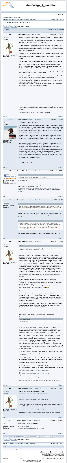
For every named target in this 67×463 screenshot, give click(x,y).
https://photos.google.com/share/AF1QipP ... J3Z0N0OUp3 (33, 393)
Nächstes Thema (60, 29)
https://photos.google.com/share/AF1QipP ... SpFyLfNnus (33, 409)
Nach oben (5, 116)
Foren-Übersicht (6, 19)
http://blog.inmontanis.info (52, 188)
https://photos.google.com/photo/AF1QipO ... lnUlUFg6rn (33, 377)
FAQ (30, 12)
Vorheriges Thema (52, 29)
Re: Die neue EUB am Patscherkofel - (34, 119)
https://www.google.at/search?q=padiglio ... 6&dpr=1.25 (32, 306)
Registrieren (38, 12)
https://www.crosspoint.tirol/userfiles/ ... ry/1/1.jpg (33, 249)
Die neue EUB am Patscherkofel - (16, 22)
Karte (26, 12)
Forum (22, 12)
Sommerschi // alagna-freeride (17, 19)
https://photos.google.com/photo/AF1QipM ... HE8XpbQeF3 (34, 370)
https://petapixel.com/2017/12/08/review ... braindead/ (31, 428)
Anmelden (44, 12)
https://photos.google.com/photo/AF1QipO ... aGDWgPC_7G (34, 373)
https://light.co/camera (23, 426)
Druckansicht (6, 29)
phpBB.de (39, 461)
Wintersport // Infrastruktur (30, 19)
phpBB (29, 460)
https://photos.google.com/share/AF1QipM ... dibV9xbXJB (33, 399)
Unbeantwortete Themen (8, 17)
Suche (33, 12)
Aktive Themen (17, 17)
